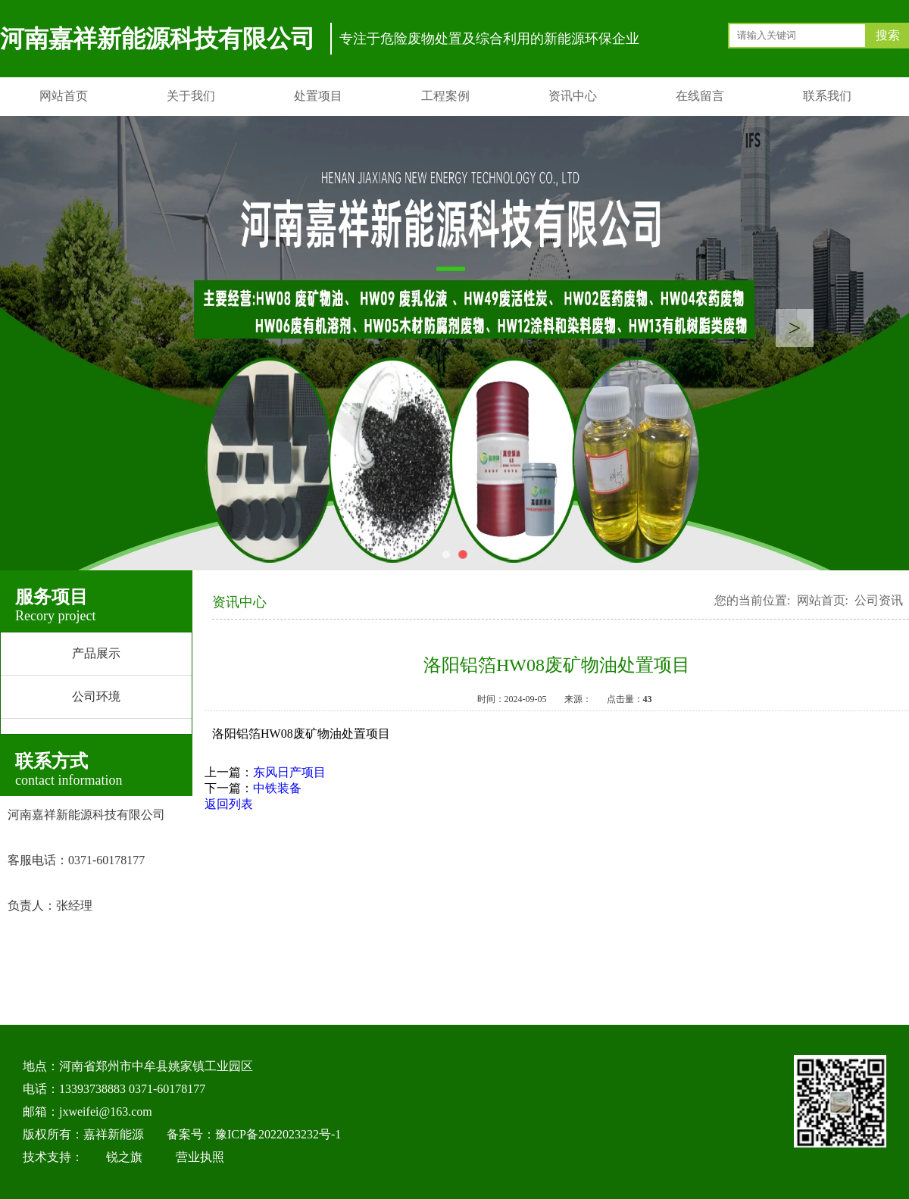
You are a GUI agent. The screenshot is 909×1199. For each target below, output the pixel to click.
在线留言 (700, 95)
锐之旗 (124, 1157)
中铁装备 (277, 788)
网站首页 (63, 95)
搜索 (888, 35)
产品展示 (96, 653)
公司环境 (96, 696)
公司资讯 (878, 600)
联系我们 (827, 95)
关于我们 (191, 95)
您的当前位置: (752, 600)
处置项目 (318, 95)
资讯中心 (572, 95)
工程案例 (445, 95)
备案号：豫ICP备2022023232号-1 (254, 1134)
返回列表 (229, 804)
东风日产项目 (289, 772)
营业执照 (200, 1157)
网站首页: (822, 600)
